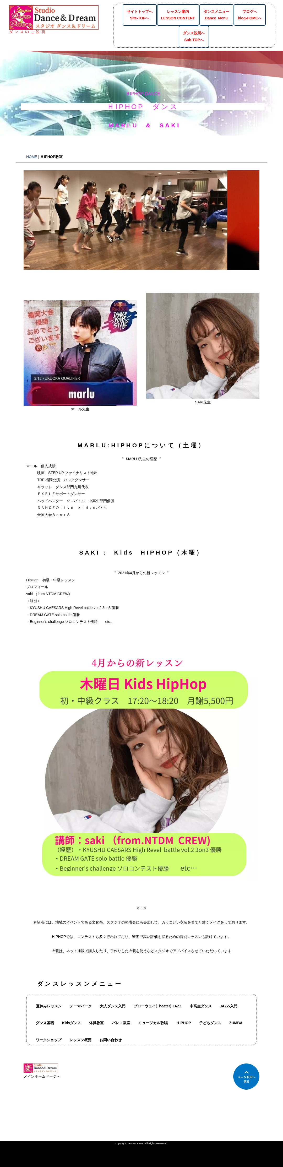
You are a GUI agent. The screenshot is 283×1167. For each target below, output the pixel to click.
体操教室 (96, 1023)
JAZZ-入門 (229, 1006)
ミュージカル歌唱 (153, 1023)
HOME (31, 157)
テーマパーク (81, 1006)
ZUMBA (236, 1023)
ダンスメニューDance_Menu (216, 14)
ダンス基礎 (45, 1023)
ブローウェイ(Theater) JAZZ (158, 1006)
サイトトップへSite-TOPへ (140, 14)
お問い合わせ (111, 1040)
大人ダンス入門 (113, 1006)
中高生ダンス (201, 1006)
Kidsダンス (71, 1023)
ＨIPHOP (183, 1023)
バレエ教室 (121, 1023)
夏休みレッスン (49, 1006)
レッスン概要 (80, 1040)
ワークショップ (48, 1040)
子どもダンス (210, 1023)
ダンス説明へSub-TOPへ (194, 36)
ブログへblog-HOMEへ (250, 14)
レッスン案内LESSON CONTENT (178, 14)
